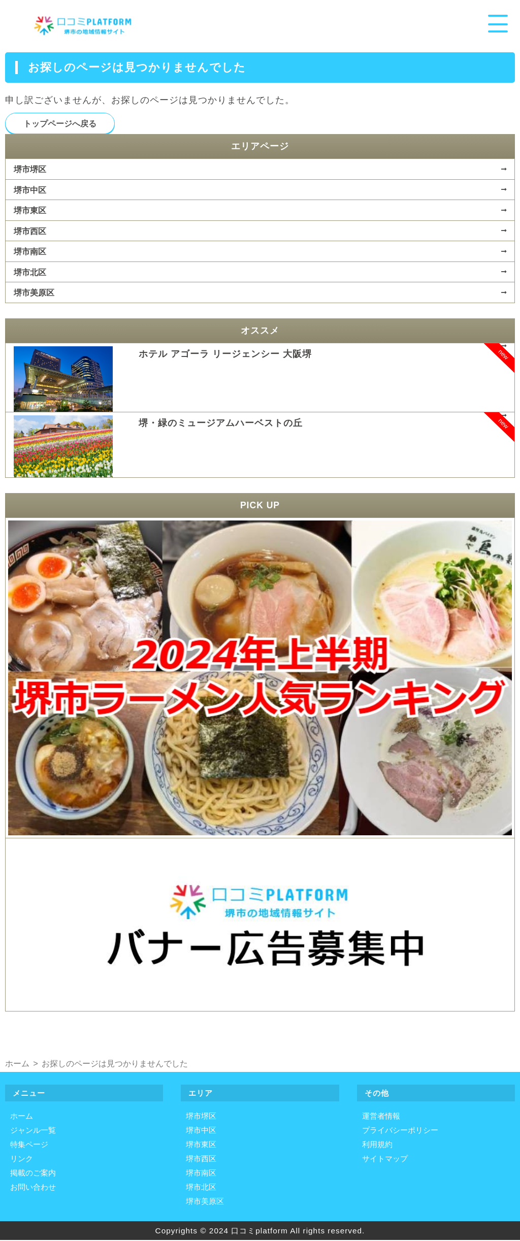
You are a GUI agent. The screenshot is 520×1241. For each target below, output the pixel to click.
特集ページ (29, 1145)
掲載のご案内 (33, 1173)
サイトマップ (385, 1159)
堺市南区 (30, 251)
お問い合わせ (33, 1188)
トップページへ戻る (59, 123)
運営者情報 (381, 1117)
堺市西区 (30, 231)
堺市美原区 (34, 293)
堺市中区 (30, 190)
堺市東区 (30, 210)
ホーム (21, 1117)
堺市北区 (30, 272)
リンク (21, 1159)
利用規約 (377, 1145)
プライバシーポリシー (400, 1131)
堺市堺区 (30, 169)
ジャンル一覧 (33, 1131)
